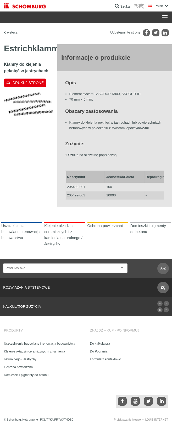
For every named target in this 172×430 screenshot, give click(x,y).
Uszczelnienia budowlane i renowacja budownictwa (39, 343)
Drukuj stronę (28, 83)
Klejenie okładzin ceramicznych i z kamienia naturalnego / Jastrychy (34, 355)
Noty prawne (30, 419)
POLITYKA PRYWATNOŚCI (57, 419)
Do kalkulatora (100, 343)
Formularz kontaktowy (105, 359)
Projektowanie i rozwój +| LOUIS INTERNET (141, 419)
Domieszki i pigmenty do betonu (26, 375)
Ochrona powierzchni (19, 367)
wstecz (12, 32)
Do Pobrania (99, 351)
